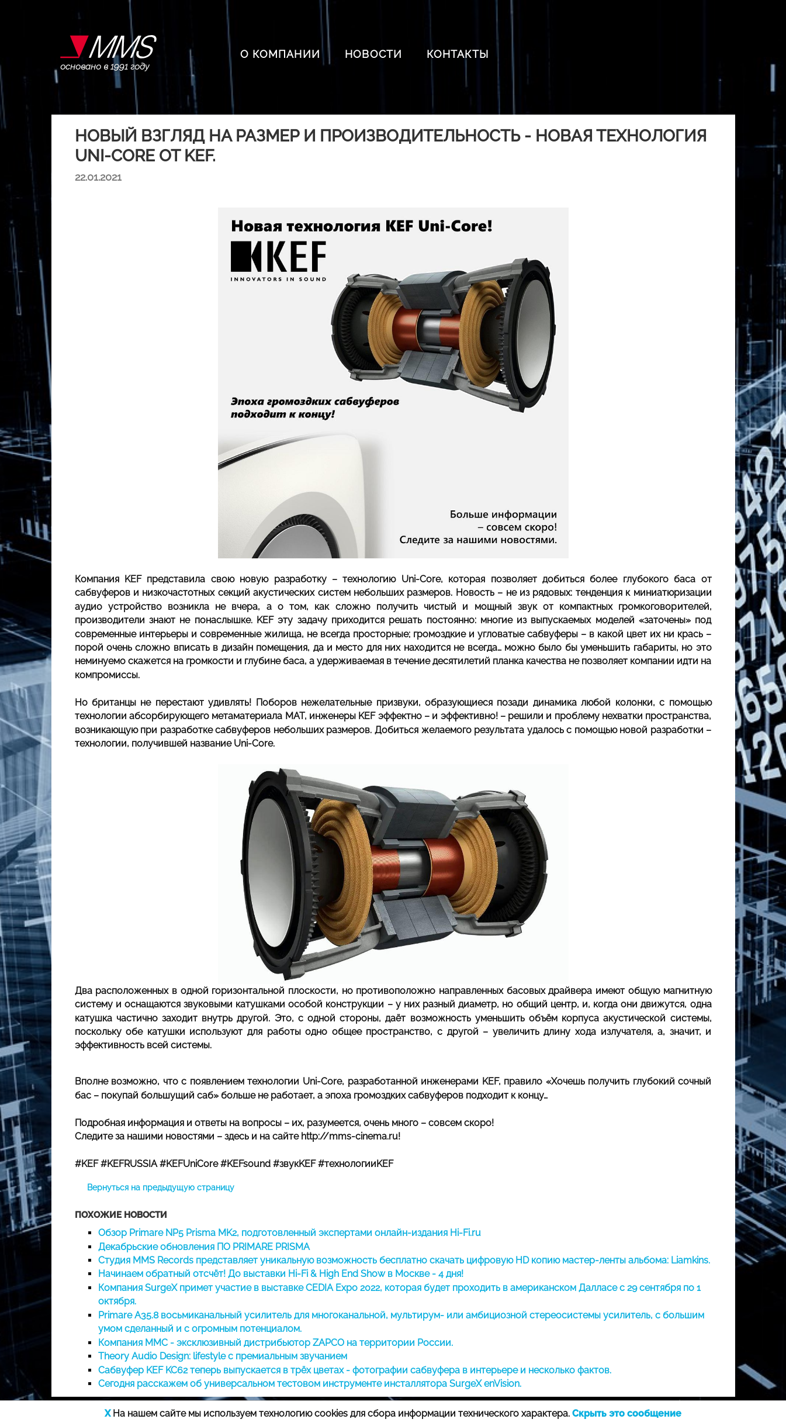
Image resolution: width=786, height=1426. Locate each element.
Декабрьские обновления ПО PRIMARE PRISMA (204, 1246)
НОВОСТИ (373, 54)
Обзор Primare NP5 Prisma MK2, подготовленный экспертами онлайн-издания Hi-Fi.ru (289, 1232)
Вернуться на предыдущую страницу (160, 1187)
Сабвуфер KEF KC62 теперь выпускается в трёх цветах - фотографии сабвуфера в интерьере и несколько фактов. (354, 1370)
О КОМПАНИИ (280, 54)
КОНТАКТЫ (458, 54)
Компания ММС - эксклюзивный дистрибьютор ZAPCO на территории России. (275, 1342)
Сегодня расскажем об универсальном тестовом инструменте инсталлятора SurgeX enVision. (309, 1383)
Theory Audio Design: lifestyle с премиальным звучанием (222, 1356)
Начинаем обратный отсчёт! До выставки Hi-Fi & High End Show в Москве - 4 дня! (280, 1273)
